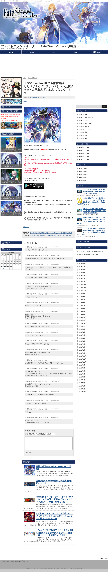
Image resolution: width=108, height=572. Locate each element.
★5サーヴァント (84, 147)
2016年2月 (82, 350)
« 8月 (5, 268)
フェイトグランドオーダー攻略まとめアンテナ (92, 251)
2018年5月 (82, 269)
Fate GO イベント (84, 129)
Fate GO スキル (84, 126)
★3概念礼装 (83, 174)
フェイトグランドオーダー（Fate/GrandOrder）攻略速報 (40, 46)
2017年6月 (82, 302)
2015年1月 (82, 389)
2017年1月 (82, 317)
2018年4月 (82, 272)
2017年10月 (82, 290)
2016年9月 (82, 329)
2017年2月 (82, 314)
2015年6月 (82, 374)
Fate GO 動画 (83, 135)
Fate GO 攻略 (83, 114)
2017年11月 (82, 287)
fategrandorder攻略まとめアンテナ (89, 254)
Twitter (32, 52)
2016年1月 (82, 353)
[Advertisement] (91, 90)
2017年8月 (82, 296)
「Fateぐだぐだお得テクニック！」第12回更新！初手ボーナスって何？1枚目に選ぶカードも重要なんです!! (54, 535)
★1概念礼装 (83, 180)
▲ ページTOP (102, 561)
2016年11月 (82, 323)
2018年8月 (82, 263)
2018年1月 (82, 281)
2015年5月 (82, 377)
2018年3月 (82, 275)
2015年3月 (82, 383)
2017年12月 (82, 284)
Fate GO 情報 (33, 97)
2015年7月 (82, 371)
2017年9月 (82, 293)
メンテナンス (41, 97)
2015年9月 (82, 365)
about (75, 52)
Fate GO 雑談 (83, 138)
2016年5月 (82, 341)
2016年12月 (82, 320)
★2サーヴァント (84, 156)
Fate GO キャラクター (86, 117)
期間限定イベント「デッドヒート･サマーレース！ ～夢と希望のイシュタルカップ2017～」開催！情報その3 (54, 502)
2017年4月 (82, 308)
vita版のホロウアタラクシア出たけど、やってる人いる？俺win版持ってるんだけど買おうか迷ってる (54, 518)
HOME (11, 52)
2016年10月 (82, 326)
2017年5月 (82, 305)
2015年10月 (82, 362)
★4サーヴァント (84, 150)
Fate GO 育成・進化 (85, 123)
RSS (54, 52)
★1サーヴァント (84, 159)
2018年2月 (82, 278)
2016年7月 (82, 335)
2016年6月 (82, 338)
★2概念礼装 (83, 177)
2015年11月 (82, 359)
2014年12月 (82, 392)
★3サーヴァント (84, 153)
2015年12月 (82, 356)
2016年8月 (82, 332)
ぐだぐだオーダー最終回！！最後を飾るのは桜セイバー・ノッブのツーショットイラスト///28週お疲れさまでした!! (65, 235)
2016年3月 (82, 347)
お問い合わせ (97, 52)
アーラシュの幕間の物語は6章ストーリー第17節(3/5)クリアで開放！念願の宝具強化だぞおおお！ (94, 210)
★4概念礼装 (83, 171)
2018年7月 (82, 266)
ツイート (26, 101)
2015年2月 (82, 386)
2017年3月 (82, 311)
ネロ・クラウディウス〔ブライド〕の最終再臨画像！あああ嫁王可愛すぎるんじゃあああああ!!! (94, 191)
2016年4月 (82, 344)
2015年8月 (82, 368)
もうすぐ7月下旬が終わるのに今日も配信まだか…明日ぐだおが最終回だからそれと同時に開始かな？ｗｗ (62, 233)
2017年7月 (82, 299)
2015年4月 (82, 380)
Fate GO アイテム (84, 120)
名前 (26, 434)
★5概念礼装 (83, 168)
